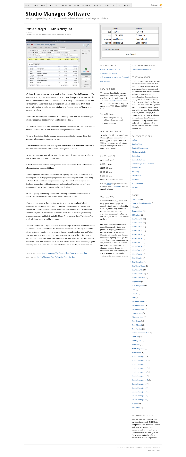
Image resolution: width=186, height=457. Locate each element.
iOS (57, 5)
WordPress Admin (154, 451)
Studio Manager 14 (139, 376)
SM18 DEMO (66, 5)
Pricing (109, 184)
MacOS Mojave (138, 305)
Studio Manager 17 (139, 392)
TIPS (119, 5)
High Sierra (136, 282)
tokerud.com (105, 81)
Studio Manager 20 (139, 400)
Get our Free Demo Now (141, 69)
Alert (134, 207)
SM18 (43, 5)
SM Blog (135, 337)
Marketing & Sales (139, 152)
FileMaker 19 (137, 250)
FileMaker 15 (137, 234)
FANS (107, 5)
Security (135, 187)
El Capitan (136, 215)
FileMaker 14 (137, 231)
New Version (44, 35)
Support (135, 403)
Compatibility (137, 211)
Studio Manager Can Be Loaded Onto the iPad (56, 257)
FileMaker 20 (137, 254)
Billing (134, 140)
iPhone (134, 293)
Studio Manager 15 (139, 384)
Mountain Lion (137, 317)
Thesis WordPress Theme (139, 448)
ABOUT (127, 5)
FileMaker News (138, 274)
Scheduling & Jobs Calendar (143, 164)
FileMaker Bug (138, 262)
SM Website (136, 352)
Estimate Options (138, 160)
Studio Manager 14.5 (140, 380)
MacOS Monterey (139, 309)
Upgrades (117, 186)
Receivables (136, 175)
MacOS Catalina (138, 301)
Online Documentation (140, 333)
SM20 (35, 5)
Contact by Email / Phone (110, 69)
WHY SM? (98, 5)
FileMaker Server (138, 278)
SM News (52, 35)
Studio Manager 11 (64, 35)
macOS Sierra (137, 313)
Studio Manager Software (58, 14)
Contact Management (140, 148)
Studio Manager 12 (139, 368)
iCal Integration (138, 285)
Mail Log (135, 172)
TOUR (50, 5)
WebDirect (136, 407)
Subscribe (155, 5)
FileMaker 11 (137, 219)
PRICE (76, 5)
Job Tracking (137, 144)
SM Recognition (138, 348)
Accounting (136, 199)
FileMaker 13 (137, 227)
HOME (28, 5)
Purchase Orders (138, 183)
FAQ (113, 5)
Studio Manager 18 (139, 396)
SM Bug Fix (136, 341)
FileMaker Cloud (138, 266)
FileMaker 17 (137, 242)
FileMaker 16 (137, 238)
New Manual (137, 325)
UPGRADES (86, 5)
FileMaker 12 (137, 223)
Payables (135, 179)
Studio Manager (138, 356)
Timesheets (136, 168)
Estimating (136, 156)
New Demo (136, 321)
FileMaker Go (32, 35)
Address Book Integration (142, 203)
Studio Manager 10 (139, 360)
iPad (133, 289)
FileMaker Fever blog (108, 73)
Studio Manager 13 (139, 372)
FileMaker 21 (137, 258)
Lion (134, 297)
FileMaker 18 (137, 246)
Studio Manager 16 (139, 388)
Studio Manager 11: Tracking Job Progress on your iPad (64, 253)
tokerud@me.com (115, 101)
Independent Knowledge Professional (114, 77)
